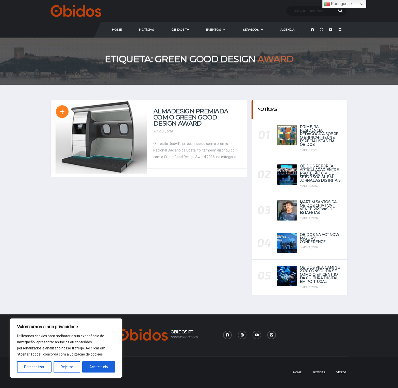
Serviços (251, 29)
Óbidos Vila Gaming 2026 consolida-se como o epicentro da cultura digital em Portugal (320, 274)
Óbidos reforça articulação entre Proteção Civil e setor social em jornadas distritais (320, 173)
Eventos (213, 29)
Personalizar (34, 367)
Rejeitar (67, 367)
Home (117, 29)
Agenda (287, 29)
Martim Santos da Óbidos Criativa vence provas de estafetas (318, 207)
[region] (66, 348)
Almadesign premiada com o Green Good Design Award (190, 117)
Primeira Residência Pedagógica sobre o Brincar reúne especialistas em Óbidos (319, 136)
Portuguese (338, 4)
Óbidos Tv (180, 29)
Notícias (146, 29)
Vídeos (341, 372)
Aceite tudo (98, 367)
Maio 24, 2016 (163, 131)
